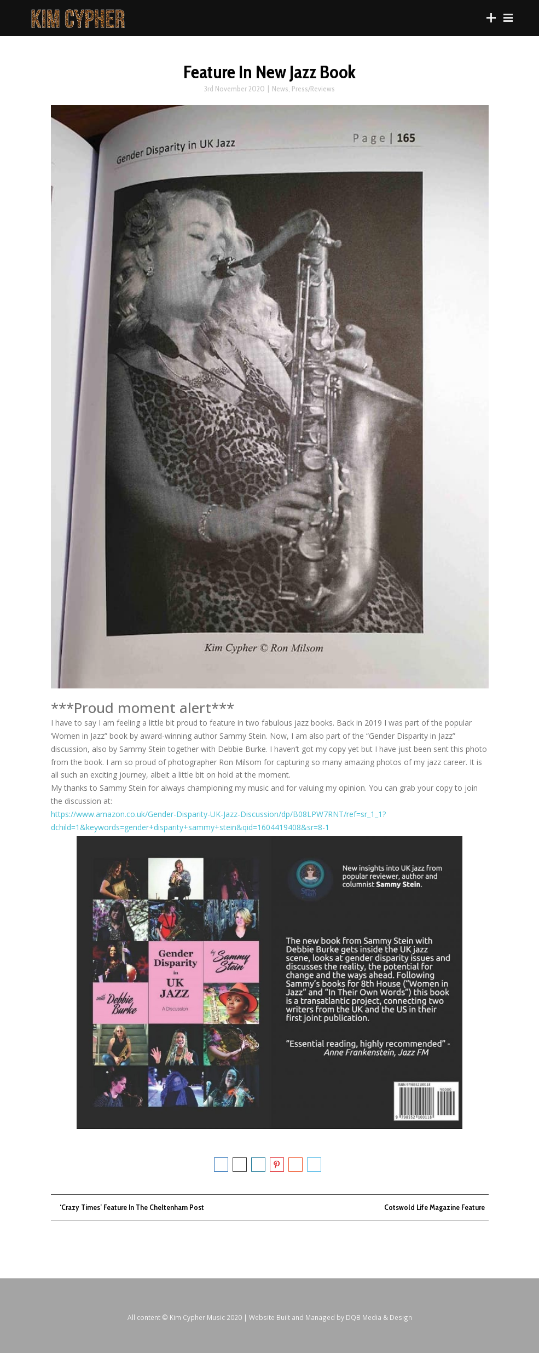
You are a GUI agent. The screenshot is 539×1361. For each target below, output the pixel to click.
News (280, 94)
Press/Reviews (313, 94)
